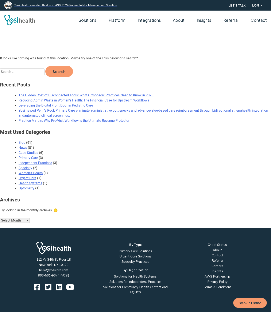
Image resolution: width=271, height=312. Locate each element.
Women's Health (31, 173)
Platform (117, 20)
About (217, 250)
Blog (22, 143)
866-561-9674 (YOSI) (53, 275)
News (23, 148)
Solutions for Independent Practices (135, 282)
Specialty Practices (135, 262)
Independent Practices (35, 163)
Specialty (25, 168)
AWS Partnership (217, 276)
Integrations (149, 20)
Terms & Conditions (217, 287)
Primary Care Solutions (135, 251)
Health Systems (30, 183)
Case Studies (28, 153)
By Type (135, 245)
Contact (259, 20)
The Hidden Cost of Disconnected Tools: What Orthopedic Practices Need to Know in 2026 (86, 95)
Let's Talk (237, 5)
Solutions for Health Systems (135, 276)
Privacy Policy (217, 282)
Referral (231, 20)
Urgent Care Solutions (135, 256)
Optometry (26, 188)
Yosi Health (53, 248)
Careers (217, 266)
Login (257, 5)
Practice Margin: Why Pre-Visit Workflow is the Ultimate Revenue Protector (74, 121)
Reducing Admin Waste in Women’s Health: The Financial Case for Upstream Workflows (84, 100)
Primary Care (28, 158)
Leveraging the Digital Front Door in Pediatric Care (56, 105)
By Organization (135, 270)
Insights (204, 20)
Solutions (87, 20)
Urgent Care (27, 178)
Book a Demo (250, 303)
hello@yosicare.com (53, 270)
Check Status (217, 245)
